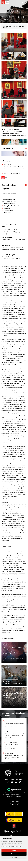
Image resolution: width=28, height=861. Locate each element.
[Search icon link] (23, 2)
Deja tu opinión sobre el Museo (14, 796)
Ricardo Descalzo (14, 148)
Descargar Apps (9, 737)
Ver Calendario (8, 727)
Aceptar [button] (14, 850)
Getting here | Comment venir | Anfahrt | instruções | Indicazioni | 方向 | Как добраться (14, 757)
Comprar (13, 748)
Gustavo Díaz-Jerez (14, 185)
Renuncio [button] (14, 854)
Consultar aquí (13, 746)
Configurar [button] (14, 857)
